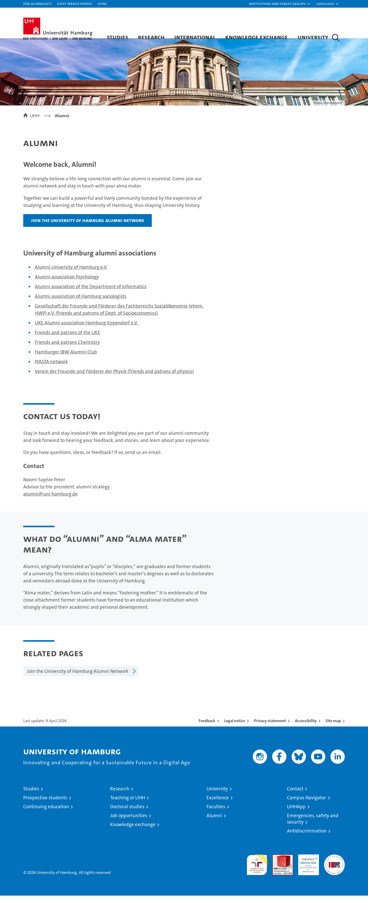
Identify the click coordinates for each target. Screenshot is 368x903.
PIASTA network (51, 369)
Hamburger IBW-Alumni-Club (66, 359)
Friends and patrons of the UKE (67, 340)
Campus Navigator (306, 805)
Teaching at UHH (127, 805)
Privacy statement (270, 728)
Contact (295, 796)
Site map (333, 728)
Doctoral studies (127, 814)
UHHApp (296, 814)
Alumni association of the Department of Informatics (90, 294)
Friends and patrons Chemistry (67, 349)
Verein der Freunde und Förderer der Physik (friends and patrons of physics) (114, 379)
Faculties (215, 814)
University (312, 37)
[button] (280, 4)
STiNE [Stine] (102, 3)
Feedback (207, 728)
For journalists (37, 3)
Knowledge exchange (256, 37)
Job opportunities (128, 823)
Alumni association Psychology (67, 284)
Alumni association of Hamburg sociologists (80, 303)
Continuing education (46, 814)
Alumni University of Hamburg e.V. (71, 274)
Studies (117, 37)
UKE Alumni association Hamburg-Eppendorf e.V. (86, 330)
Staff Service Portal (74, 3)
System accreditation (334, 867)
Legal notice (234, 728)
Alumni (214, 823)
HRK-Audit (307, 864)
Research (151, 37)
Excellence (217, 805)
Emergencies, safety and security (312, 826)
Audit (277, 864)
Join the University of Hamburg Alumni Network (87, 227)
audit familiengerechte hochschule (257, 870)
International (194, 37)
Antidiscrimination (307, 838)
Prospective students (45, 805)
